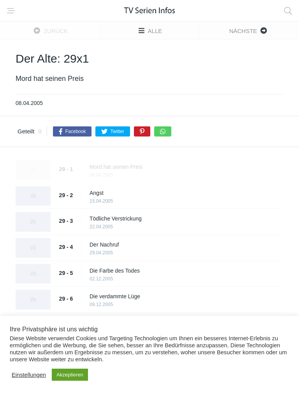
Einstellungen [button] (29, 375)
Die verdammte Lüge (115, 296)
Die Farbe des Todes (115, 271)
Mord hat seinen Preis (116, 167)
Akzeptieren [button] (69, 375)
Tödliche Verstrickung (116, 218)
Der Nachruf (104, 245)
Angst (97, 193)
